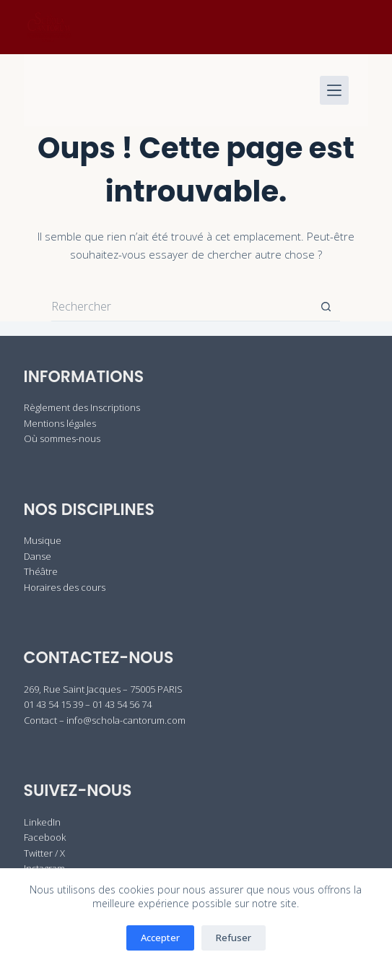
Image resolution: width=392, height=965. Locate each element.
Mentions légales (60, 423)
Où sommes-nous (62, 438)
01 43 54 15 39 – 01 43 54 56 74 (88, 704)
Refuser (233, 937)
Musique (42, 540)
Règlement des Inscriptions (82, 407)
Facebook (45, 837)
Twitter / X (44, 853)
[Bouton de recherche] (325, 307)
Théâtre (41, 571)
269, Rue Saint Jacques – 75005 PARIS (103, 689)
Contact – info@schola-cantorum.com (105, 720)
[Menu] (334, 90)
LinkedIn (42, 821)
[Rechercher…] (181, 307)
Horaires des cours (64, 587)
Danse (37, 556)
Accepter (160, 937)
